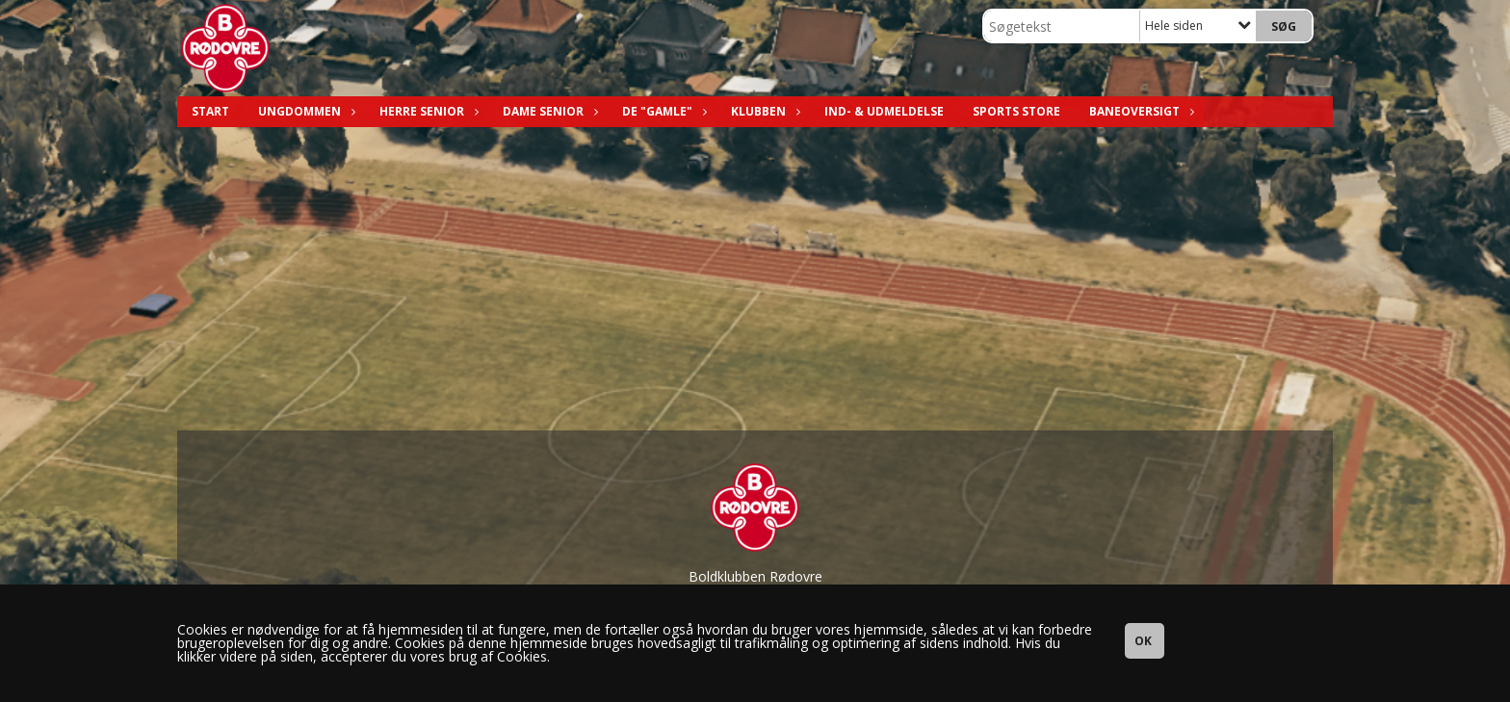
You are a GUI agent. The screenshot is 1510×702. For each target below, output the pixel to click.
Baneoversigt (1139, 111)
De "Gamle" (662, 111)
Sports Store (1016, 111)
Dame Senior (548, 111)
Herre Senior (426, 111)
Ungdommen (304, 111)
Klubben (763, 111)
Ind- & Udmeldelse (884, 111)
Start (210, 111)
